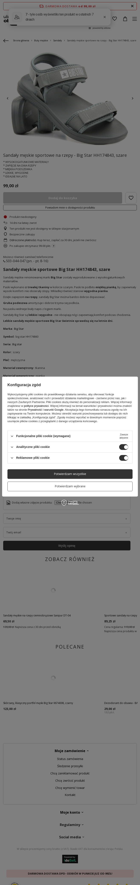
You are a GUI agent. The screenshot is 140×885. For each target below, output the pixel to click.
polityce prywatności (36, 405)
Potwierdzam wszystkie (70, 474)
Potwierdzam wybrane (70, 486)
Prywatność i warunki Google (45, 409)
